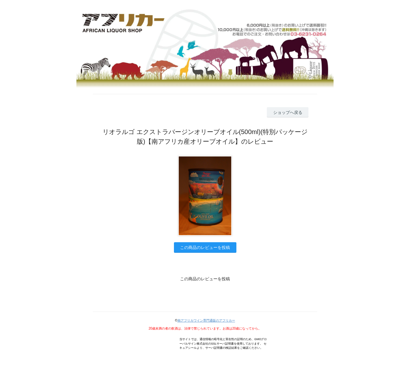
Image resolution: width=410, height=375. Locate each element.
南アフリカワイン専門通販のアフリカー (206, 320)
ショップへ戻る (287, 112)
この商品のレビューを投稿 (205, 247)
